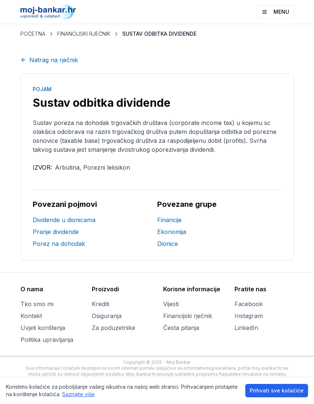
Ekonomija (171, 231)
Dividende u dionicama (64, 220)
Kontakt (31, 316)
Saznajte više (78, 394)
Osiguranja (107, 316)
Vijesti (171, 304)
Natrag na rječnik (49, 60)
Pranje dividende (56, 231)
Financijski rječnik (187, 316)
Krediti (100, 304)
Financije (169, 220)
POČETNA (32, 34)
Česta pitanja (181, 327)
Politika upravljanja (46, 339)
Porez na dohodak (59, 243)
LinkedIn (246, 327)
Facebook (248, 304)
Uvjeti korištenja (42, 327)
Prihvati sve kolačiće (277, 390)
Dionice (167, 243)
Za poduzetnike (113, 327)
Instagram (248, 316)
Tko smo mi (37, 304)
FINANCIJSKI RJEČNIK (83, 34)
